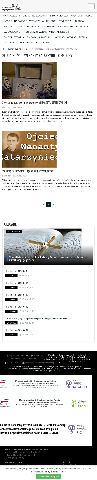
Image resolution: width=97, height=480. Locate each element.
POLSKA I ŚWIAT (52, 368)
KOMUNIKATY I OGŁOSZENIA (39, 26)
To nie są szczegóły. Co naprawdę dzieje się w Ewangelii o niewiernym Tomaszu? (38, 318)
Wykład (72, 37)
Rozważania (39, 15)
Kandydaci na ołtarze (18, 48)
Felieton (51, 21)
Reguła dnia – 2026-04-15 (17, 271)
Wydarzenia (36, 21)
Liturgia (24, 15)
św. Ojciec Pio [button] (13, 31)
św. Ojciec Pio (76, 366)
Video (7, 42)
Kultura (79, 21)
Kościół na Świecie (15, 21)
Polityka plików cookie (55, 471)
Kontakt (18, 42)
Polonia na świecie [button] (40, 37)
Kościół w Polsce (81, 15)
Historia (9, 26)
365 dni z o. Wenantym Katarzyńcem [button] (49, 31)
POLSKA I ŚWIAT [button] (14, 37)
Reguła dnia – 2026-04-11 (17, 330)
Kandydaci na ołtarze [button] (73, 26)
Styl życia (65, 21)
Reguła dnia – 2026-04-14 (17, 282)
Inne (19, 26)
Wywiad (60, 37)
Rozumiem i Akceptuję (48, 476)
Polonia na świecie (72, 368)
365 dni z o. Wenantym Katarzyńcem (24, 368)
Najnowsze (10, 15)
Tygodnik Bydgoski (38, 42)
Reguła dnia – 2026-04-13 (17, 294)
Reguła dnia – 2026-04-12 (17, 306)
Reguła (83, 37)
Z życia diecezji (59, 15)
